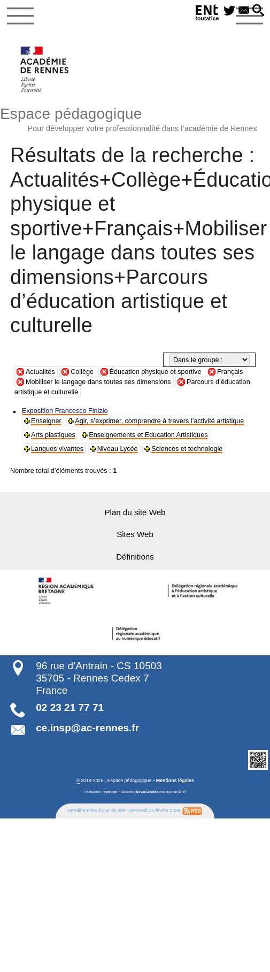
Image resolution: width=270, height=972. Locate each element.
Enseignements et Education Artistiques (146, 435)
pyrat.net (110, 790)
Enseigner (46, 421)
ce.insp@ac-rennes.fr (87, 727)
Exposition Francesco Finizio (64, 411)
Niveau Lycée (116, 449)
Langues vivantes (57, 449)
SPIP (182, 790)
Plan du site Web (135, 512)
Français (230, 372)
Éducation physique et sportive (156, 372)
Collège (82, 372)
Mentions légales (175, 779)
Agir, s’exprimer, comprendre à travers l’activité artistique (158, 421)
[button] (258, 11)
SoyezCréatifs (147, 790)
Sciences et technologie (185, 449)
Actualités (40, 372)
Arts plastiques (53, 435)
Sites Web (135, 534)
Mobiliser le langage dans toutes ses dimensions (98, 382)
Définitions (135, 556)
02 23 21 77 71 (70, 706)
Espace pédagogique (135, 118)
